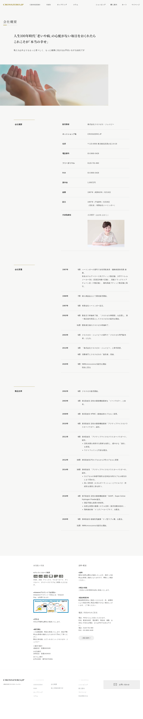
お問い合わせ (122, 684)
